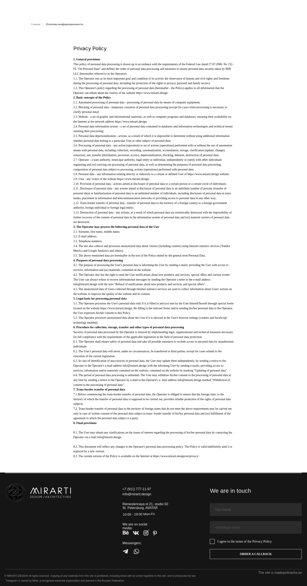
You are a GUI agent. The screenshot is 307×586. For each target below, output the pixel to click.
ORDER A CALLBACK (256, 554)
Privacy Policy (262, 541)
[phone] (256, 527)
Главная (36, 24)
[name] (256, 509)
